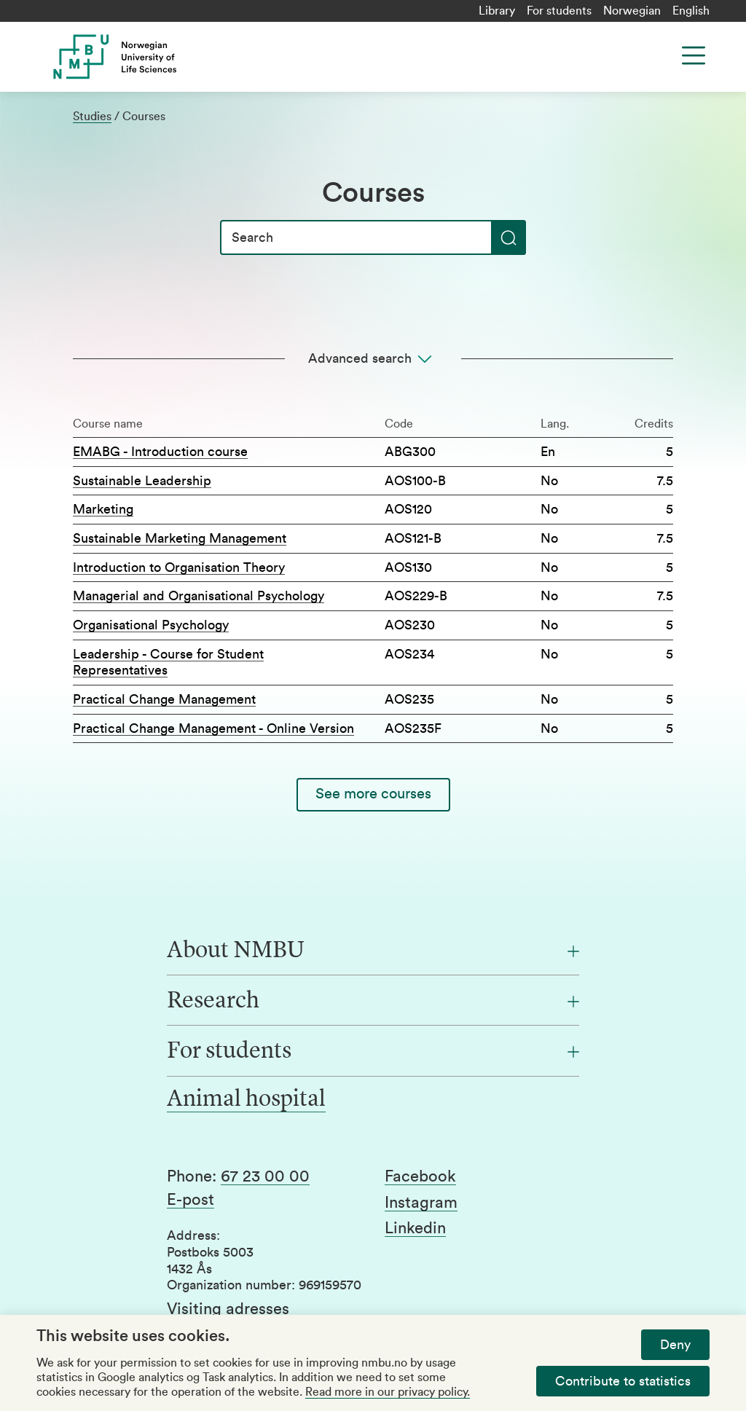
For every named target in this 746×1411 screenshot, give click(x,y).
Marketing (103, 509)
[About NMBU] (373, 951)
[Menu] (694, 55)
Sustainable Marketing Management (179, 538)
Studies (92, 116)
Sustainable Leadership (142, 480)
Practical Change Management (164, 699)
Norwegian (632, 11)
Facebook (420, 1176)
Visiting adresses (228, 1309)
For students (559, 11)
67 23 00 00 (265, 1176)
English (691, 11)
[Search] (373, 237)
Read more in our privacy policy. (387, 1392)
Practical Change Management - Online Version (213, 728)
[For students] (373, 1051)
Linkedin (415, 1228)
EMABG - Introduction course (160, 451)
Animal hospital (246, 1100)
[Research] (373, 1001)
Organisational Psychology (151, 625)
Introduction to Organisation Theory (179, 567)
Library (497, 11)
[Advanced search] (373, 358)
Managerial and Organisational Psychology (198, 595)
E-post (190, 1200)
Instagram (421, 1203)
